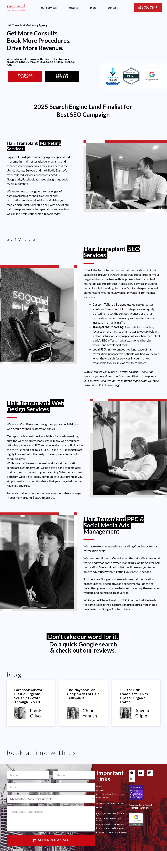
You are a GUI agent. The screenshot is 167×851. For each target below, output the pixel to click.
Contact (112, 7)
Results (73, 7)
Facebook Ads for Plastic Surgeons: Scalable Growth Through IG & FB (28, 696)
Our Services (49, 7)
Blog (93, 7)
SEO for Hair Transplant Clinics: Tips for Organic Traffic (134, 696)
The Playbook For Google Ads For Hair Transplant (83, 694)
